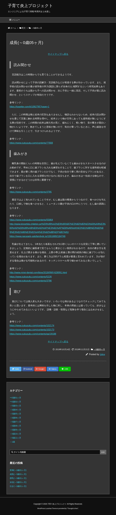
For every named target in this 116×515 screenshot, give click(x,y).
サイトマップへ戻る (58, 54)
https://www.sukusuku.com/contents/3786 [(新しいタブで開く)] (31, 280)
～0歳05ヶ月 (36, 28)
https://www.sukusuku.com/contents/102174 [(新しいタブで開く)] (32, 325)
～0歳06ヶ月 (15, 418)
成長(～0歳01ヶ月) (18, 474)
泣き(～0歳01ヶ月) (18, 486)
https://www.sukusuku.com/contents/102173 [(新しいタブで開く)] (32, 329)
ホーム (13, 28)
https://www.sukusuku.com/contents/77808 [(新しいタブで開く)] (31, 143)
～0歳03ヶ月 (15, 406)
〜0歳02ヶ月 (15, 402)
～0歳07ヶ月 (15, 422)
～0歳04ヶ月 (15, 410)
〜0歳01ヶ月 (15, 398)
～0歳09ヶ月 (15, 430)
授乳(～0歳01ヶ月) (18, 478)
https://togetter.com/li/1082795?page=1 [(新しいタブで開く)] (29, 106)
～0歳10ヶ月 (15, 434)
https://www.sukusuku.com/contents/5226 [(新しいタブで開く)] (31, 276)
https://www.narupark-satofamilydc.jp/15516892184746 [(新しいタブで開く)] (37, 236)
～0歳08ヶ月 (15, 426)
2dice (102, 354)
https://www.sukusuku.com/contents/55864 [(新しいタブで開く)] (31, 220)
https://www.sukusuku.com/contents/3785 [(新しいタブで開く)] (31, 192)
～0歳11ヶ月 (15, 438)
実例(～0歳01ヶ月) (18, 470)
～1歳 (12, 442)
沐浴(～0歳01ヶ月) (18, 482)
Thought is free (72, 508)
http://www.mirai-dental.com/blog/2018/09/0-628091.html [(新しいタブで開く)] (38, 272)
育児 (23, 28)
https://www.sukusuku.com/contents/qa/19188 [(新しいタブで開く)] (33, 334)
